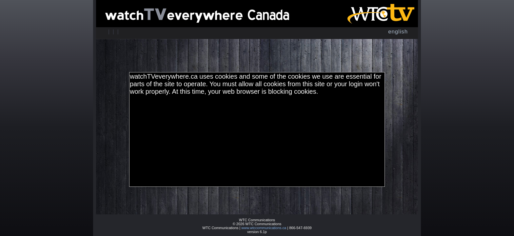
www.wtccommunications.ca (263, 228)
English (398, 32)
